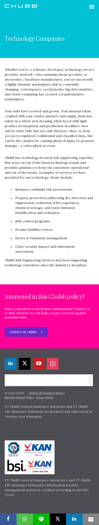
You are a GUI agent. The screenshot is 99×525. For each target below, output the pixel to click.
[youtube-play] (38, 364)
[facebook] (8, 519)
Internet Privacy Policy (19, 397)
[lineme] (41, 519)
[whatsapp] (25, 519)
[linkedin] (10, 364)
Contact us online (24, 332)
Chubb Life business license (47, 393)
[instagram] (53, 364)
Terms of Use (44, 397)
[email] (91, 519)
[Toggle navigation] (91, 7)
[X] (24, 364)
